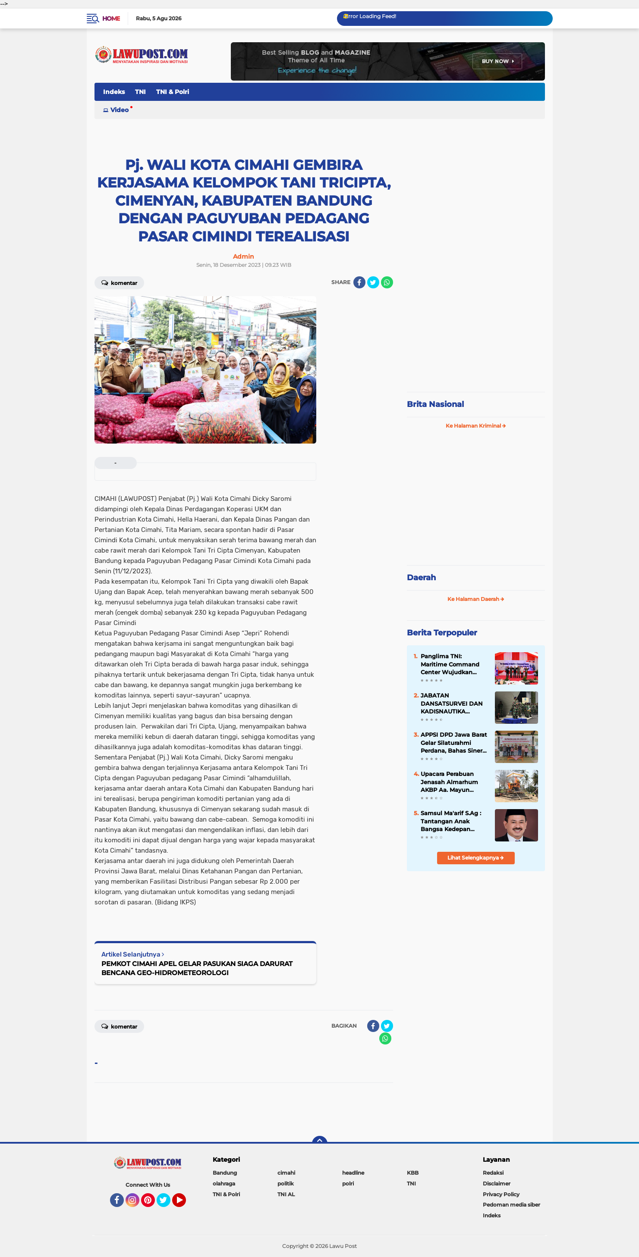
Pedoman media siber (511, 1204)
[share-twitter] (373, 282)
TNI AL (286, 1194)
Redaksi (493, 1172)
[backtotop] (319, 1143)
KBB (413, 1172)
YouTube (185, 1204)
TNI (140, 92)
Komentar (119, 282)
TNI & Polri (172, 92)
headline (353, 1172)
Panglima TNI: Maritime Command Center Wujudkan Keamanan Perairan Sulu (450, 664)
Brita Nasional (435, 404)
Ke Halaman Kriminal (476, 425)
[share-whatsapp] (387, 282)
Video (119, 110)
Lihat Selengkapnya (475, 857)
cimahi (286, 1172)
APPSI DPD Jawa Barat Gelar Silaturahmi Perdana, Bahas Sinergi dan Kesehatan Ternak (454, 742)
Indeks (114, 92)
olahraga (224, 1183)
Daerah (421, 577)
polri (348, 1183)
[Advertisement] (476, 327)
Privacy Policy (501, 1194)
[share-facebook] (359, 282)
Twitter (167, 1204)
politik (285, 1183)
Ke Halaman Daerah (475, 599)
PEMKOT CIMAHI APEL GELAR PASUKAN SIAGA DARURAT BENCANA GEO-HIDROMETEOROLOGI (197, 968)
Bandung (225, 1172)
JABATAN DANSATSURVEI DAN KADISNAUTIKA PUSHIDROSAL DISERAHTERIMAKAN (452, 703)
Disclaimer (496, 1183)
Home (111, 18)
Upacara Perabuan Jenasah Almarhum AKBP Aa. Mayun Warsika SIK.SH (449, 782)
